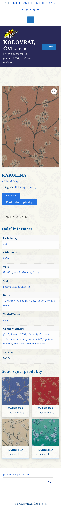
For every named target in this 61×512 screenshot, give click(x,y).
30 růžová (9, 300)
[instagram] (34, 10)
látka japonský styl (26, 187)
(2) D (6, 334)
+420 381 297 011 (21, 3)
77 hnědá (22, 300)
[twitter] (30, 10)
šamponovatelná (35, 343)
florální (7, 272)
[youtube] (38, 10)
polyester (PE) (35, 339)
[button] (54, 91)
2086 (6, 258)
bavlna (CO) (18, 334)
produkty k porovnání (16, 474)
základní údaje (10, 181)
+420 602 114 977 (44, 3)
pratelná (19, 343)
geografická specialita (16, 286)
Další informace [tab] (15, 217)
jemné (6, 320)
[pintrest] (27, 10)
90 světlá (34, 300)
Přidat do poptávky (19, 202)
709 (5, 243)
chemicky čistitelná (39, 334)
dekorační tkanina (14, 339)
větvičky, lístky (30, 272)
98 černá (46, 300)
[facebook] (23, 10)
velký (17, 272)
